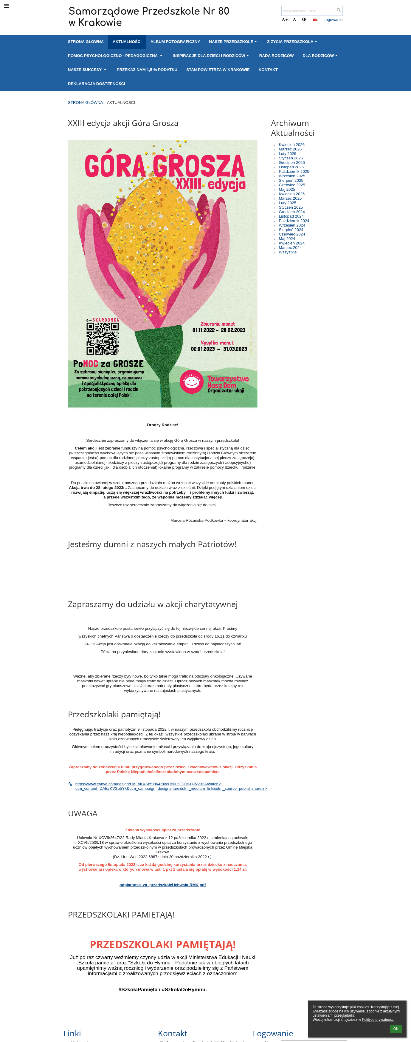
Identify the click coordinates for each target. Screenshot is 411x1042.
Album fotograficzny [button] (175, 41)
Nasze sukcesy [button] (88, 69)
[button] (315, 19)
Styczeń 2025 (291, 207)
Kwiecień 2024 (292, 243)
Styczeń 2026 (291, 158)
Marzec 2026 (290, 149)
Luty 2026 (287, 153)
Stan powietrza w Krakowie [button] (218, 69)
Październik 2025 (294, 171)
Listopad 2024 (291, 216)
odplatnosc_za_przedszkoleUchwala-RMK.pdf (163, 885)
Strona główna (85, 102)
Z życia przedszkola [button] (293, 41)
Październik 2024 (294, 220)
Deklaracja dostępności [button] (96, 83)
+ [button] (285, 19)
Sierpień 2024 (291, 229)
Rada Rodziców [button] (276, 55)
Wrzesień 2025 (292, 176)
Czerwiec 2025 (292, 185)
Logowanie (332, 19)
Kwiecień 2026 (292, 144)
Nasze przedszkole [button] (233, 41)
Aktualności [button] (127, 41)
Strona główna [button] (86, 41)
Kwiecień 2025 (292, 194)
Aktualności (121, 102)
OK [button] (395, 1029)
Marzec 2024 (290, 247)
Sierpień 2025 (291, 180)
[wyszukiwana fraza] (312, 11)
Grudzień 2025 (292, 162)
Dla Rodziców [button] (321, 55)
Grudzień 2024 (292, 212)
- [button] (295, 19)
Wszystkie (288, 252)
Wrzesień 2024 (292, 225)
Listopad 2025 (291, 167)
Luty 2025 (287, 203)
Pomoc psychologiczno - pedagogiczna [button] (116, 55)
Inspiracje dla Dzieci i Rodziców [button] (211, 55)
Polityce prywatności (378, 1020)
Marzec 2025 (290, 198)
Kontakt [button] (268, 69)
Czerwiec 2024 (292, 234)
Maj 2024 (287, 238)
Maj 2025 (287, 189)
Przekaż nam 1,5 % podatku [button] (147, 69)
